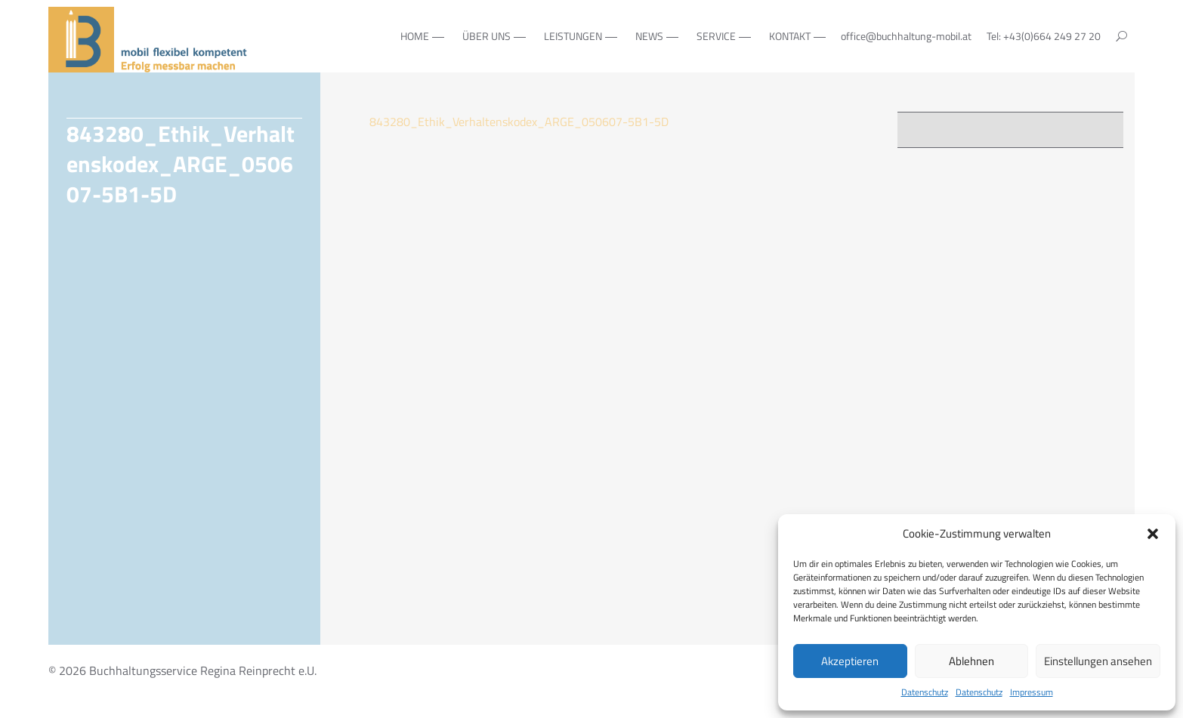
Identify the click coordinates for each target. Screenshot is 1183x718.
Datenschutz (924, 692)
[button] (1152, 533)
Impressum (1031, 692)
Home (414, 36)
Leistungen (573, 36)
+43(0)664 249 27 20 (1052, 36)
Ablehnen (971, 661)
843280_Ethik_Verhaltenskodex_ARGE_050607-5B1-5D (519, 121)
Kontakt (790, 36)
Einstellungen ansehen (1098, 661)
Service (716, 36)
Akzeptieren (850, 661)
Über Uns (486, 36)
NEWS (649, 36)
